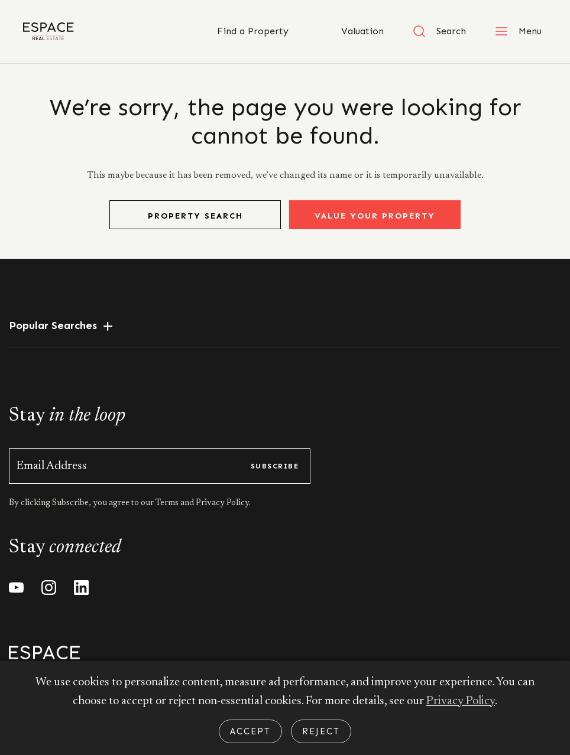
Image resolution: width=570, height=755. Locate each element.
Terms (168, 503)
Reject (321, 731)
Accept (250, 731)
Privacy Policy (460, 701)
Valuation (350, 31)
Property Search (195, 216)
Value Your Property (375, 216)
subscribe (275, 466)
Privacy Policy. (222, 503)
